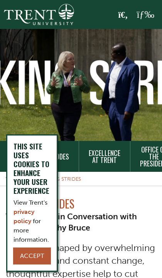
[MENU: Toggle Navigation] (145, 15)
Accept (32, 255)
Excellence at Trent (104, 156)
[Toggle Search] (123, 15)
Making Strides (60, 179)
